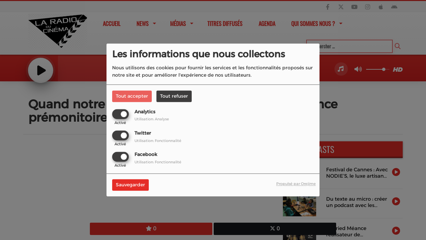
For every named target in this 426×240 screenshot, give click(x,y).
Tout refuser (174, 96)
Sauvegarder (130, 185)
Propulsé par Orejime (296, 184)
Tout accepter (132, 96)
